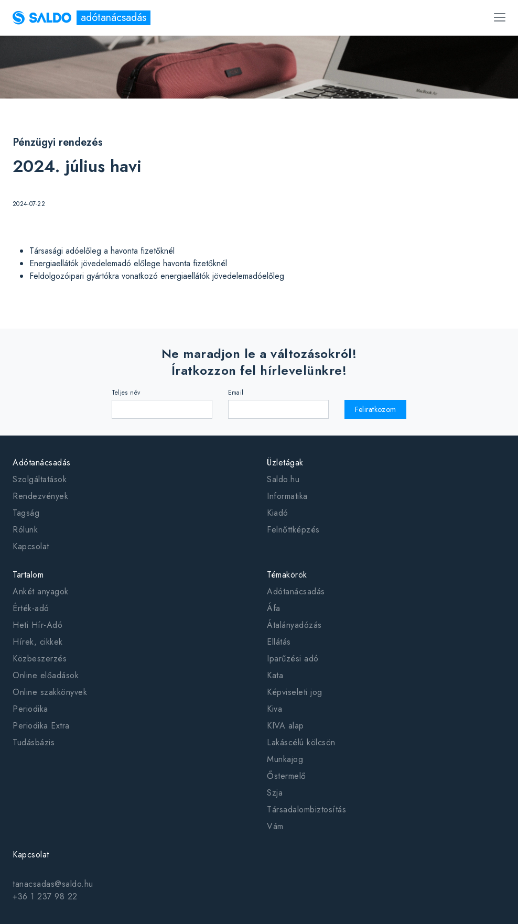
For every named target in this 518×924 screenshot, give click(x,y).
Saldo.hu (283, 479)
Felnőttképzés (293, 530)
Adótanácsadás (42, 462)
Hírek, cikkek (38, 642)
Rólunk (25, 530)
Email (236, 392)
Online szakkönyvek (50, 692)
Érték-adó (31, 608)
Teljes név (126, 392)
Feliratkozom (375, 409)
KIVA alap (285, 726)
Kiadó (277, 513)
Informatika (287, 496)
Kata (275, 675)
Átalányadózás (294, 625)
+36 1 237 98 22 (45, 896)
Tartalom (28, 575)
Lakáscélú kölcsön (301, 742)
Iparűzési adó (293, 659)
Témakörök (287, 575)
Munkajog (285, 759)
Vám (275, 826)
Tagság (26, 513)
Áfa (273, 608)
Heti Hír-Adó (37, 625)
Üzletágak (285, 462)
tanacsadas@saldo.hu (53, 884)
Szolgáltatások (40, 479)
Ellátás (279, 642)
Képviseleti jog (294, 692)
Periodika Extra (41, 726)
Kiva (274, 709)
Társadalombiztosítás (306, 809)
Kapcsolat (31, 546)
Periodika (30, 709)
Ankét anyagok (41, 591)
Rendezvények (40, 496)
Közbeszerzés (40, 659)
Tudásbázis (34, 742)
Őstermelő (286, 776)
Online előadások (46, 675)
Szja (275, 793)
